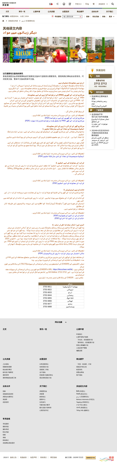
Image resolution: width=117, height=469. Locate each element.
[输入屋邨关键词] (72, 16)
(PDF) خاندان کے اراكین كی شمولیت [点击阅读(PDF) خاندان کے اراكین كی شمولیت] (69, 216)
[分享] (58, 4)
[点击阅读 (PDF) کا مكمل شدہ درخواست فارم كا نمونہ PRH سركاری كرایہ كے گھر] (54, 121)
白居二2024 (24, 16)
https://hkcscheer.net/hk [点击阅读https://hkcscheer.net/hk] (62, 269)
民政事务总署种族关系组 (100, 101)
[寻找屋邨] (80, 16)
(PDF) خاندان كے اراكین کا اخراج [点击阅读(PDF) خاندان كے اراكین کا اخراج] (69, 218)
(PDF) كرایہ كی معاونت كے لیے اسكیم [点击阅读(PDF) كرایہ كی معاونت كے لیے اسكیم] (68, 183)
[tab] (7, 11)
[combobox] (103, 4)
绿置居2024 (14, 16)
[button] (103, 4)
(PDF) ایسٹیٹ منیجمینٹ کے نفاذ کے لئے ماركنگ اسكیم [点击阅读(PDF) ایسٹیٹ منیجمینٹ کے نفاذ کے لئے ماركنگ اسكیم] (61, 156)
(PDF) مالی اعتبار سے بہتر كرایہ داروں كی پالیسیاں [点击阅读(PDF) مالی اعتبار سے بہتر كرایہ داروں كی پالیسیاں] (61, 253)
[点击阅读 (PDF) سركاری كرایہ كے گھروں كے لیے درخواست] (64, 118)
